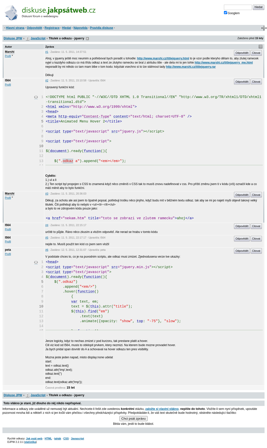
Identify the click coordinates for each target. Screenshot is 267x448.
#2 (46, 80)
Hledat (66, 28)
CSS (66, 438)
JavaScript (38, 38)
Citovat (256, 52)
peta (8, 249)
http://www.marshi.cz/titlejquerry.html (163, 58)
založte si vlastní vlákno (162, 409)
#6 (46, 249)
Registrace (52, 28)
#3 (46, 193)
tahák (57, 438)
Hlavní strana (15, 28)
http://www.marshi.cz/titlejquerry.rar (191, 66)
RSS (87, 38)
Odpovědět (34, 28)
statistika (30, 441)
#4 (46, 225)
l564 (8, 80)
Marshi (9, 52)
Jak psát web (34, 438)
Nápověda (80, 28)
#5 (46, 237)
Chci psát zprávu (133, 418)
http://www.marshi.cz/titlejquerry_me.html (224, 62)
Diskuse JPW (13, 38)
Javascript (77, 438)
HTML (48, 438)
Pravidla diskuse (101, 28)
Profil (8, 56)
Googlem (232, 13)
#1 (46, 51)
